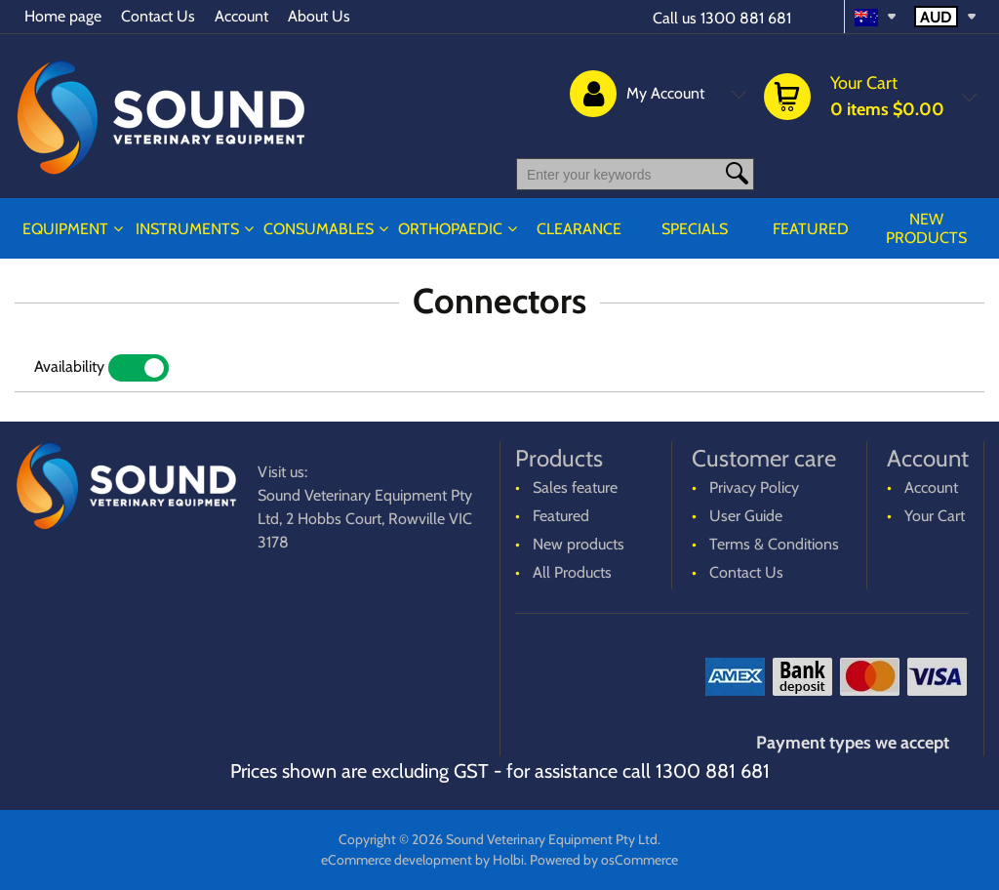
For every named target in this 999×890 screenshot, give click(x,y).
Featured (811, 229)
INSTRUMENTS (187, 229)
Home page (62, 16)
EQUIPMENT (65, 229)
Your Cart (934, 515)
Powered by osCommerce (604, 860)
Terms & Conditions (774, 544)
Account (241, 16)
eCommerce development (396, 860)
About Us (319, 16)
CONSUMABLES (318, 229)
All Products (572, 572)
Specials (694, 229)
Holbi (508, 860)
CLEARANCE (579, 229)
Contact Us (158, 16)
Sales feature (575, 487)
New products (926, 228)
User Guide (745, 515)
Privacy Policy (754, 487)
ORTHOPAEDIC (450, 229)
